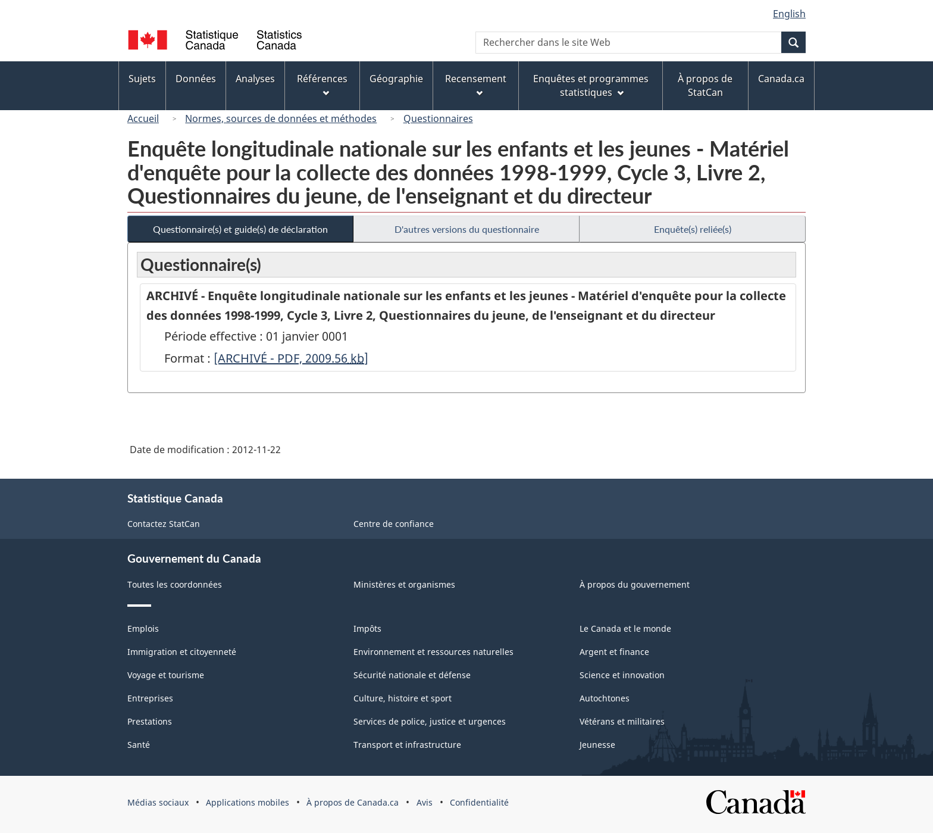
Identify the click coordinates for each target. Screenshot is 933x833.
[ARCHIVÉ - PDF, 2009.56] (291, 358)
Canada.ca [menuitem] (781, 78)
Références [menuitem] (322, 84)
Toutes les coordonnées (174, 584)
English (789, 13)
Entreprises (150, 698)
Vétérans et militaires (622, 721)
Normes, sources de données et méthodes (281, 118)
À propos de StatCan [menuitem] (705, 85)
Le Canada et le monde (625, 628)
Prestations (149, 721)
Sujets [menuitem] (142, 78)
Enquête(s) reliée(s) (692, 229)
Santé (138, 744)
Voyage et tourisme (165, 675)
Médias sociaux (158, 802)
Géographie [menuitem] (396, 78)
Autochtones (605, 698)
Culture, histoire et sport (402, 698)
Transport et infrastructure (407, 744)
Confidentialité (479, 802)
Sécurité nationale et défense (412, 675)
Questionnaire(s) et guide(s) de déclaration (240, 229)
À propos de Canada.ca (352, 802)
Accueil (143, 118)
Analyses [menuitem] (255, 78)
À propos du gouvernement (635, 584)
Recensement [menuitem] (475, 84)
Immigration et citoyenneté (181, 651)
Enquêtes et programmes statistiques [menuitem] (591, 85)
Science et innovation (622, 675)
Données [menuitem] (196, 78)
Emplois (143, 628)
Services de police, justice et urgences (429, 721)
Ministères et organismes (404, 584)
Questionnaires (438, 118)
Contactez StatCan (163, 523)
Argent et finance (614, 651)
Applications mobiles (247, 802)
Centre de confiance (393, 523)
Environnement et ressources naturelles (433, 651)
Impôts (367, 628)
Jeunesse (597, 744)
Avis (425, 802)
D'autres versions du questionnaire (467, 229)
